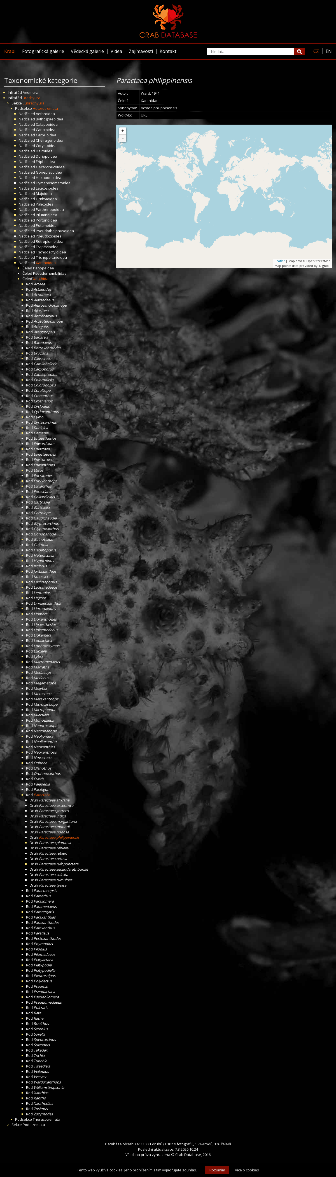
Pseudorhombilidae (50, 273)
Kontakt (168, 51)
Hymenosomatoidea (53, 182)
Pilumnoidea (46, 214)
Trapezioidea (47, 246)
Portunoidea (46, 220)
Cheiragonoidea (49, 140)
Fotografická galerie (43, 51)
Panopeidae (43, 268)
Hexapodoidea (48, 177)
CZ (316, 51)
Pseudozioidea (49, 236)
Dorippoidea (46, 156)
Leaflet (280, 261)
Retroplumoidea (49, 241)
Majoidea (44, 193)
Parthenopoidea (50, 209)
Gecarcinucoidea (50, 166)
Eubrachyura (34, 103)
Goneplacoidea (49, 172)
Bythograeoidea (49, 119)
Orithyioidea (46, 198)
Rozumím (217, 1170)
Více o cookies (247, 1170)
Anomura (30, 92)
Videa (116, 51)
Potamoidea (46, 225)
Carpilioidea (46, 134)
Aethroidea (45, 113)
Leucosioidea (47, 188)
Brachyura (31, 97)
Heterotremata (45, 108)
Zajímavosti (141, 51)
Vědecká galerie (87, 51)
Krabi (9, 51)
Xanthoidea (46, 262)
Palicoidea (44, 204)
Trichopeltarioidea (51, 257)
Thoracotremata (46, 1119)
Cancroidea (45, 129)
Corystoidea (46, 145)
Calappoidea (47, 124)
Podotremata (34, 1124)
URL (144, 115)
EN (329, 51)
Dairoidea (44, 150)
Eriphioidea (45, 161)
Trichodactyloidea (51, 252)
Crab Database (188, 1154)
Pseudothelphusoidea (55, 230)
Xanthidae (42, 278)
